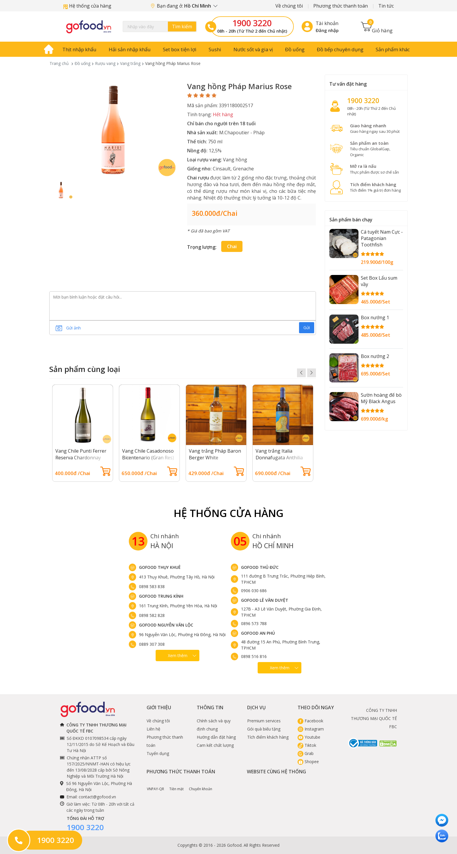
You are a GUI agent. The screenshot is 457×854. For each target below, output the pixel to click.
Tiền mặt (176, 784)
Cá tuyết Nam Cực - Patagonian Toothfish (382, 238)
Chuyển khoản (200, 784)
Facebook (310, 721)
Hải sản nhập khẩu (130, 49)
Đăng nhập (327, 30)
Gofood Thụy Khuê (160, 567)
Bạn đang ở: (184, 6)
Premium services (264, 721)
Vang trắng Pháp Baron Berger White (215, 454)
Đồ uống (295, 49)
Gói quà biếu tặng (263, 729)
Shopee (308, 761)
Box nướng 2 (375, 356)
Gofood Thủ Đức (260, 567)
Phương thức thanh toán (340, 6)
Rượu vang (105, 63)
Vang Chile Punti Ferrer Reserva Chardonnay (80, 454)
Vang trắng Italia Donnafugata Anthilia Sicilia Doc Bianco (279, 457)
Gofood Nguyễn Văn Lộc (166, 625)
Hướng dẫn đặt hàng (216, 737)
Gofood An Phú (258, 633)
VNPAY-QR (155, 784)
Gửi (306, 327)
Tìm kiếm (182, 26)
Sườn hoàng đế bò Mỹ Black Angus (381, 398)
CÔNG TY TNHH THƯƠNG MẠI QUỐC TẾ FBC (374, 718)
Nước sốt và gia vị (253, 49)
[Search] (160, 26)
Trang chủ (59, 63)
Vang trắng (130, 63)
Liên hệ (153, 729)
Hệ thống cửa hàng (87, 6)
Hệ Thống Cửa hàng (229, 513)
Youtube (309, 737)
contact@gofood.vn (97, 797)
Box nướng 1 (375, 317)
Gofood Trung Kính (161, 596)
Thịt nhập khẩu (79, 49)
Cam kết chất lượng (215, 745)
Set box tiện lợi (179, 49)
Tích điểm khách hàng (268, 737)
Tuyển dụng (158, 753)
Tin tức (386, 6)
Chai (232, 246)
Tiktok (307, 745)
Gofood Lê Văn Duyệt (264, 600)
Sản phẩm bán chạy (350, 219)
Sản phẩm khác (393, 49)
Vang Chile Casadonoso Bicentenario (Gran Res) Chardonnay (148, 457)
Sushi (215, 49)
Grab (306, 753)
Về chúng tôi (289, 6)
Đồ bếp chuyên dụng (340, 49)
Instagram (311, 729)
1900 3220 (252, 23)
